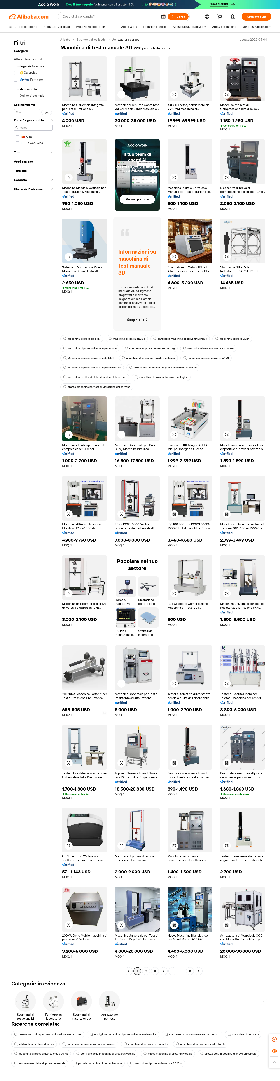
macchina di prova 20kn (232, 339)
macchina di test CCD (243, 1034)
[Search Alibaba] (110, 16)
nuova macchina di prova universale (168, 1053)
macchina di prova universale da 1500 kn (192, 1034)
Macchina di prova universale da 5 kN (88, 358)
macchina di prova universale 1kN (206, 358)
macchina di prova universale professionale (92, 367)
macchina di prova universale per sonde (90, 348)
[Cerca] (178, 16)
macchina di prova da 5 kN (81, 339)
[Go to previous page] (129, 971)
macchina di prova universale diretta (201, 1044)
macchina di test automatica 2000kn (208, 348)
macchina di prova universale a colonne (89, 1044)
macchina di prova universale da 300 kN (41, 1053)
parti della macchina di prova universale (180, 339)
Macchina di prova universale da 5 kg (150, 348)
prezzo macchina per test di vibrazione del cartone (96, 387)
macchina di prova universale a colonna (148, 358)
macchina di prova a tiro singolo (146, 1044)
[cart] (220, 17)
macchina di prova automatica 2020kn (156, 1063)
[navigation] (33, 506)
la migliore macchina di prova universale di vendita (123, 1034)
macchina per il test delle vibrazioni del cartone (94, 377)
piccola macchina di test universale (98, 1063)
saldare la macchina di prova (34, 1044)
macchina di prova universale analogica (161, 377)
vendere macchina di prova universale (39, 1063)
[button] (163, 16)
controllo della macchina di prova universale (105, 1053)
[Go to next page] (199, 971)
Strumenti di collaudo (91, 39)
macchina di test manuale (126, 339)
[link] (274, 1039)
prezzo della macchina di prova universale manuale (163, 367)
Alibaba (65, 39)
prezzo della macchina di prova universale (228, 1053)
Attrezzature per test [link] (126, 39)
